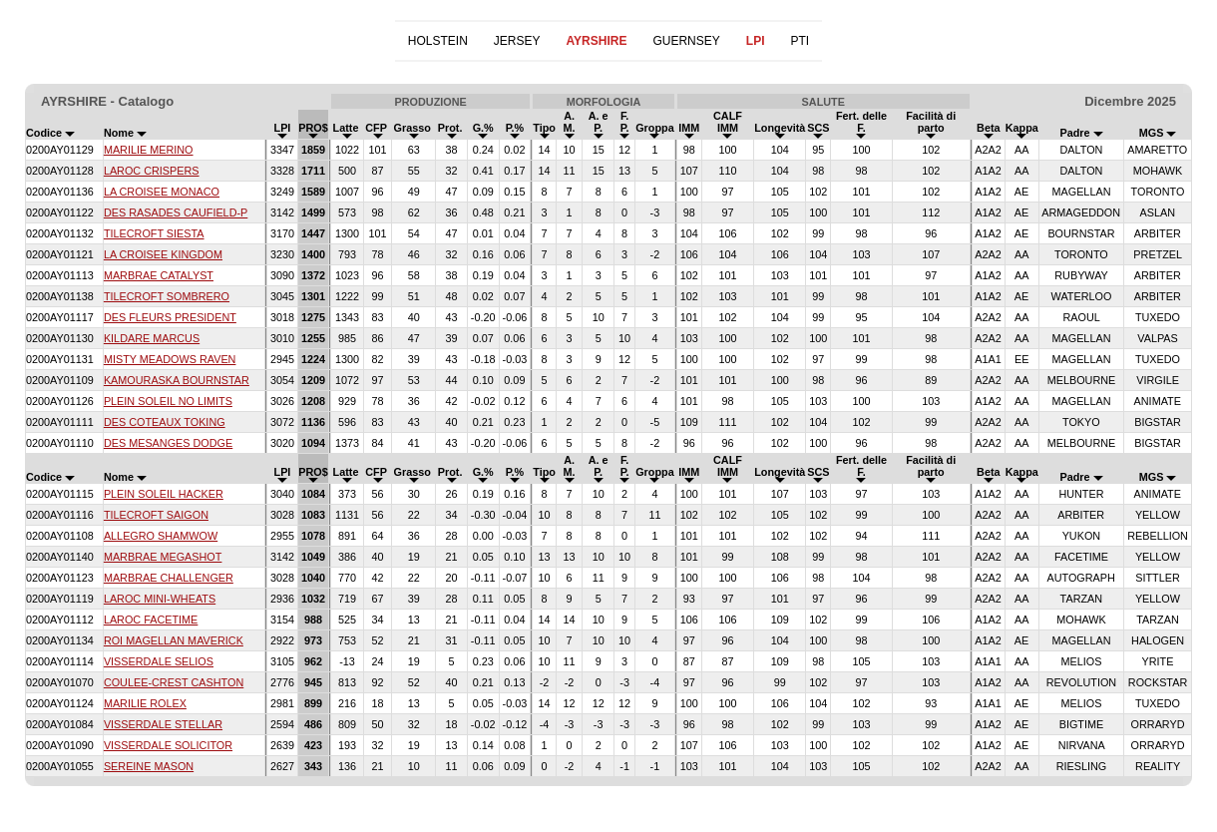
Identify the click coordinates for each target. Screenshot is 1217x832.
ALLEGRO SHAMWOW (160, 536)
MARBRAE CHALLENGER (168, 578)
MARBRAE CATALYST (158, 275)
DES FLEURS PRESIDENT (170, 317)
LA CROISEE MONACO (161, 192)
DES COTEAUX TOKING (164, 422)
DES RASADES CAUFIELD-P (175, 212)
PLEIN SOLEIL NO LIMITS (168, 401)
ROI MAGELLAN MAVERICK (173, 640)
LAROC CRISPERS (152, 171)
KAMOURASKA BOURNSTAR (176, 380)
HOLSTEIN (438, 41)
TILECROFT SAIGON (156, 515)
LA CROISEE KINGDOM (163, 254)
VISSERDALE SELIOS (158, 661)
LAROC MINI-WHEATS (159, 599)
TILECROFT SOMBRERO (166, 296)
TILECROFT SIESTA (154, 233)
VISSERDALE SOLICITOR (168, 745)
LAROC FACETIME (151, 619)
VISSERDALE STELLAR (163, 724)
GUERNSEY (685, 41)
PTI (799, 41)
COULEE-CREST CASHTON (173, 682)
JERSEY (517, 41)
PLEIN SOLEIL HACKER (163, 494)
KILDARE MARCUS (152, 338)
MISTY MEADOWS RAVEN (170, 359)
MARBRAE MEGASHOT (163, 557)
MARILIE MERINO (149, 150)
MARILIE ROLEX (145, 703)
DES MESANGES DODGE (168, 443)
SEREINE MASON (149, 766)
